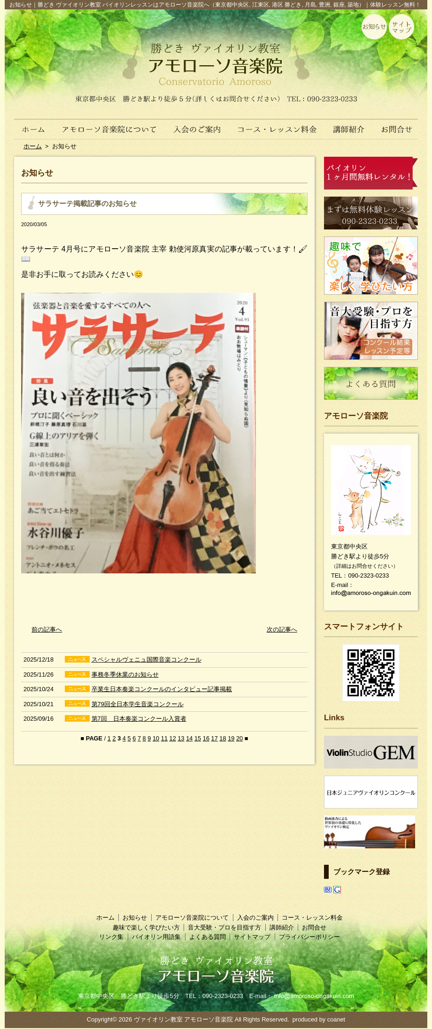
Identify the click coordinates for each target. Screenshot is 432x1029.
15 (197, 738)
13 (180, 738)
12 (173, 738)
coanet (336, 1019)
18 (222, 738)
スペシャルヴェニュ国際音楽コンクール (146, 659)
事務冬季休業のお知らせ (125, 674)
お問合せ (400, 124)
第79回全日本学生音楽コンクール (138, 704)
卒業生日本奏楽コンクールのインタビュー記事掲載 (162, 689)
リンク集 (111, 936)
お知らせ (135, 917)
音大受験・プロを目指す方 (224, 927)
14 (189, 738)
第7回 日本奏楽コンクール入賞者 (139, 718)
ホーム (29, 124)
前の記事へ (46, 629)
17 (214, 738)
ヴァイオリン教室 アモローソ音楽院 (183, 1019)
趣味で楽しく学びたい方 (146, 927)
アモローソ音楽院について (110, 124)
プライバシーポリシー (309, 936)
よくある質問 (207, 936)
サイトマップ (252, 936)
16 (206, 738)
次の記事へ (282, 629)
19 (231, 738)
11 (164, 738)
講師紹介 (349, 124)
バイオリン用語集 (156, 936)
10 (156, 738)
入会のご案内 (198, 124)
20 (239, 738)
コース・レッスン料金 (278, 124)
